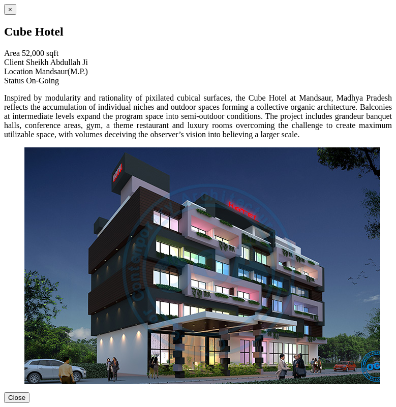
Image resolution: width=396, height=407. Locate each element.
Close (16, 397)
